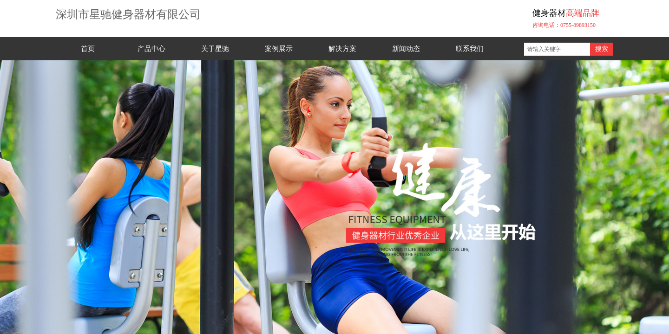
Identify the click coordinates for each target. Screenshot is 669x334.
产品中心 (151, 48)
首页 (88, 48)
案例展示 (279, 48)
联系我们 (470, 48)
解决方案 (342, 48)
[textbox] (557, 49)
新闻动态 (406, 48)
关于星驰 (215, 48)
